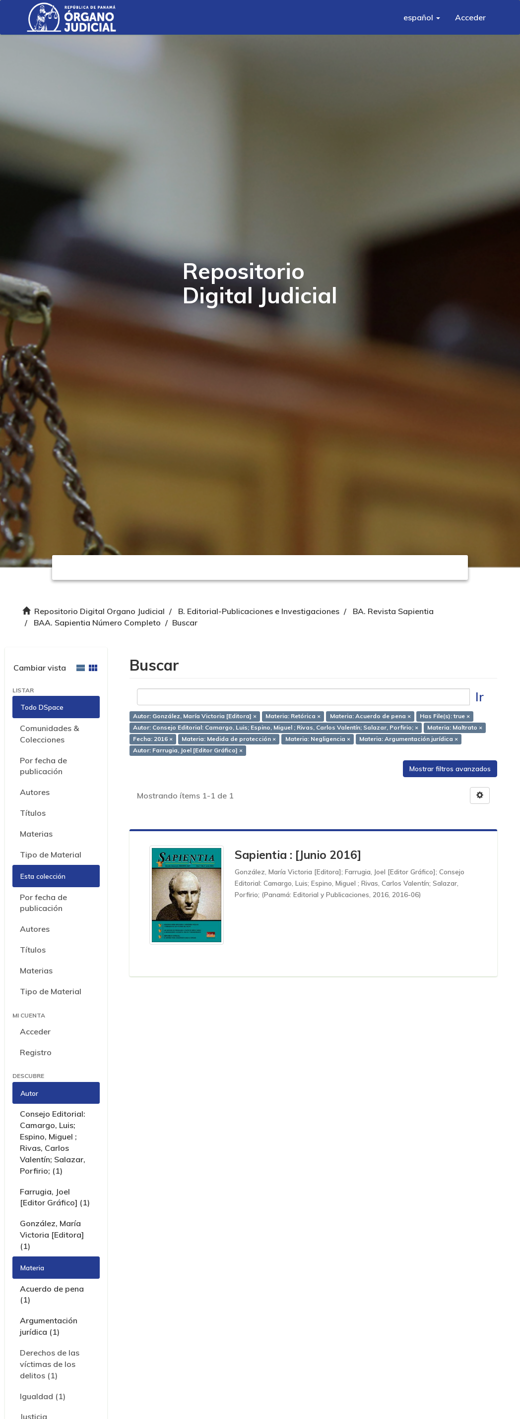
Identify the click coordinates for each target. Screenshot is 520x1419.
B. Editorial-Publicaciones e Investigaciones (258, 611)
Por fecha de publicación (43, 766)
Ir (479, 696)
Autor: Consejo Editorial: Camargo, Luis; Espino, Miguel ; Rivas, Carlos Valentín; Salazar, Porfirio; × (275, 728)
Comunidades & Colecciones (49, 733)
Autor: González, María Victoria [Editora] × (195, 716)
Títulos (33, 813)
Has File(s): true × (445, 716)
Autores (35, 792)
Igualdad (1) (42, 1396)
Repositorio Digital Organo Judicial (99, 611)
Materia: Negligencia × (317, 739)
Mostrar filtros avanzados (450, 768)
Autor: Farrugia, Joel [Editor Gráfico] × (188, 750)
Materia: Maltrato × (454, 728)
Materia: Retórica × (293, 716)
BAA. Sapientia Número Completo (97, 622)
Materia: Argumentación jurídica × (408, 739)
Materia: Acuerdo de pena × (370, 716)
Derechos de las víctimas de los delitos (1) (49, 1364)
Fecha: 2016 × (153, 739)
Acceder (35, 1031)
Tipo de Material (50, 854)
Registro (36, 1052)
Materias (36, 834)
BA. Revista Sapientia (393, 611)
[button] (422, 17)
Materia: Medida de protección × (229, 739)
